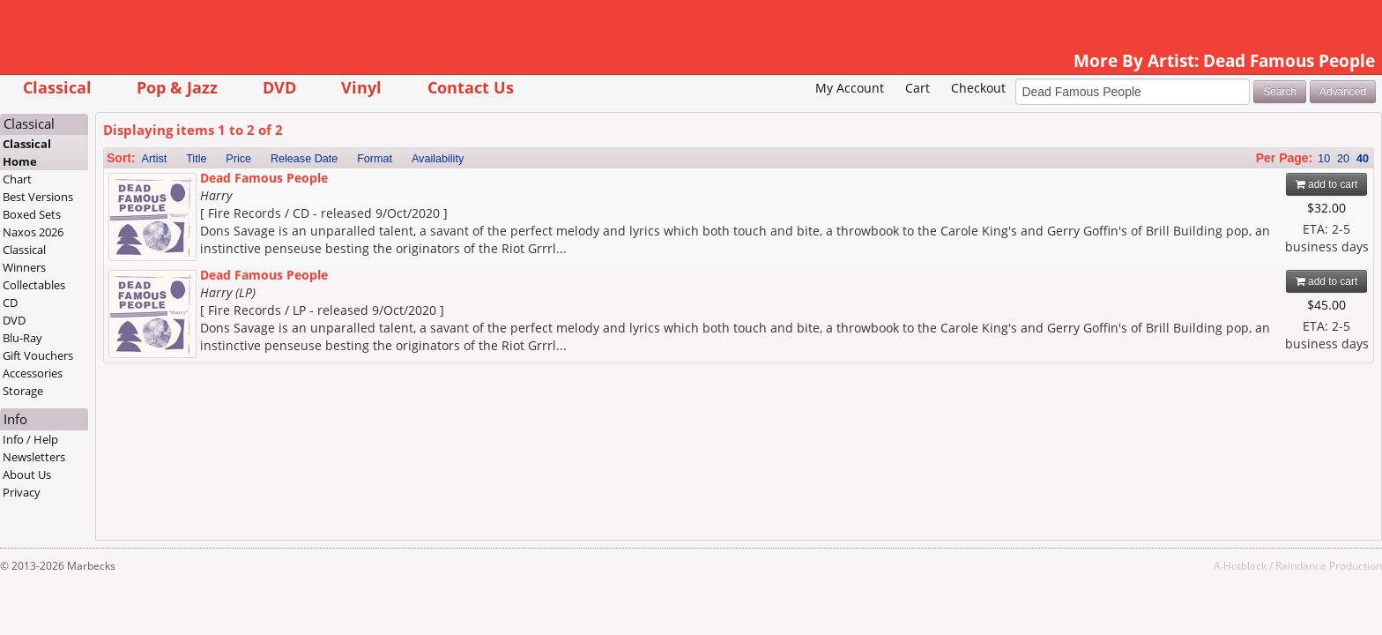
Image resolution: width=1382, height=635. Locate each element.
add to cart (1216, 184)
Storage (134, 391)
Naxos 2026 (144, 232)
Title (307, 159)
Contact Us (581, 87)
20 (1233, 159)
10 (1213, 159)
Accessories (144, 373)
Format (485, 159)
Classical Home (138, 152)
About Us (138, 474)
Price (349, 159)
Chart (128, 179)
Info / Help (141, 439)
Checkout (867, 87)
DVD (390, 87)
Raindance (1190, 565)
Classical (167, 87)
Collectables (145, 285)
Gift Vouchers (149, 355)
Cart (806, 87)
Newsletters (145, 457)
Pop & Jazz (287, 87)
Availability (548, 159)
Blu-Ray (133, 338)
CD (121, 302)
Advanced (1232, 92)
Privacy (133, 492)
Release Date (414, 159)
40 (1252, 159)
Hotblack (1134, 565)
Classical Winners (135, 258)
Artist (265, 159)
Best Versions (149, 197)
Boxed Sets (143, 214)
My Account (739, 87)
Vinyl (472, 87)
